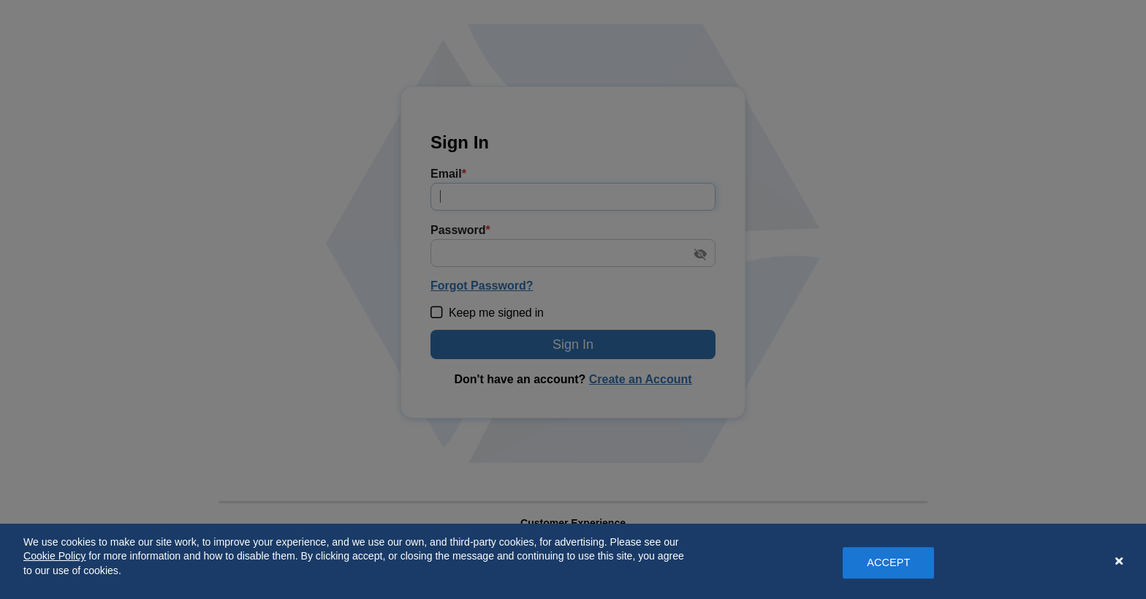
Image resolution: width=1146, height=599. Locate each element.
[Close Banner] (1119, 561)
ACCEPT (888, 562)
